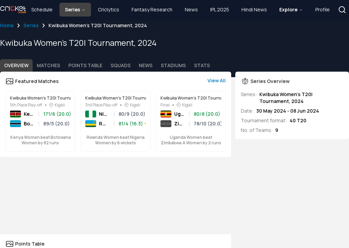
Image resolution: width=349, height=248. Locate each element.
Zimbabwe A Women (179, 123)
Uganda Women (179, 114)
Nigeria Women (104, 114)
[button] (342, 10)
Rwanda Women (104, 123)
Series (31, 25)
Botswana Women (29, 123)
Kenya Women (29, 114)
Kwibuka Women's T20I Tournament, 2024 (40, 98)
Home (7, 25)
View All (216, 80)
